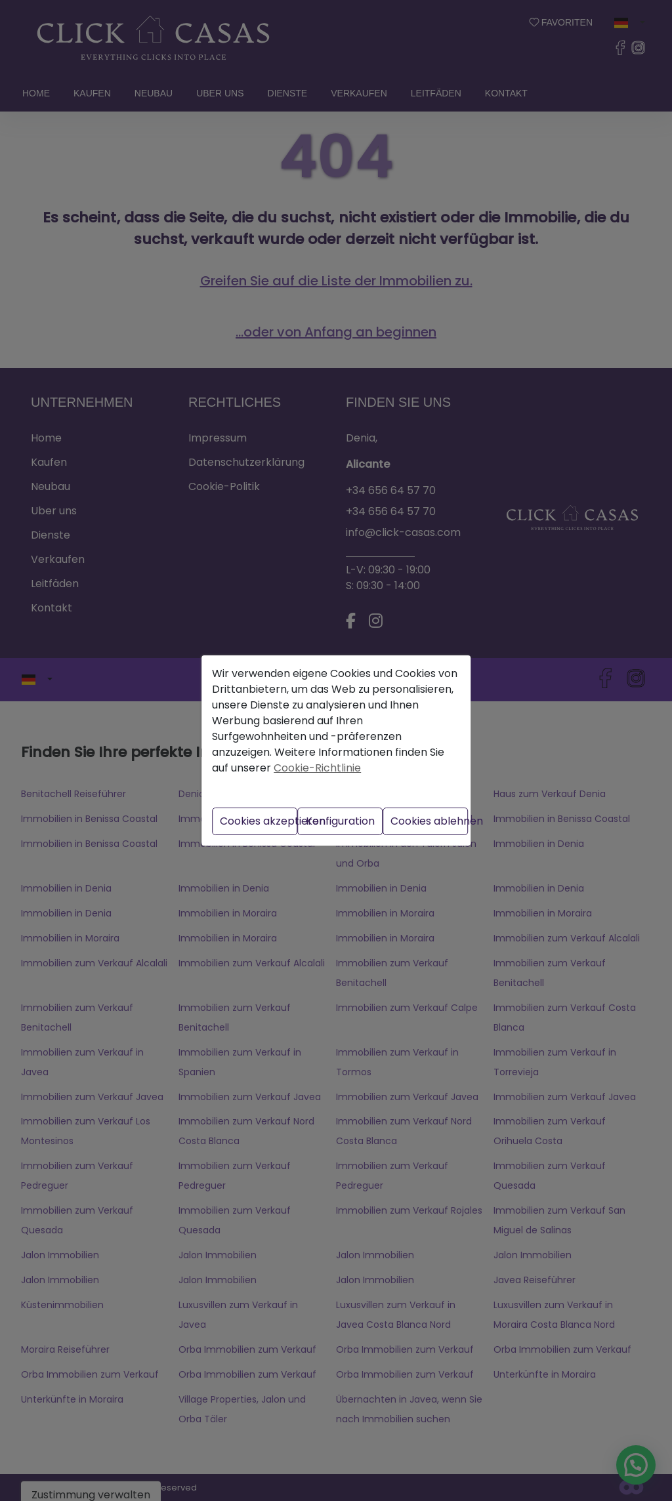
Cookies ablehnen (429, 821)
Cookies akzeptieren (258, 821)
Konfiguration (340, 821)
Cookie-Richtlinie (317, 767)
